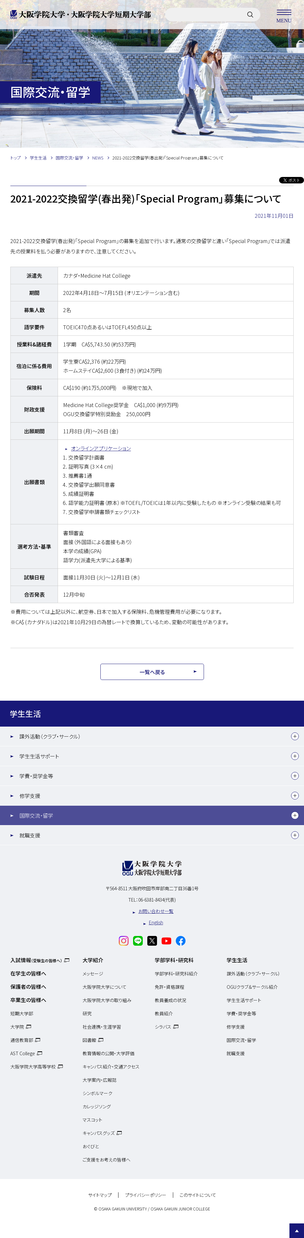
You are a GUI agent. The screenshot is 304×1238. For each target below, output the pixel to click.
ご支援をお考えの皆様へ (106, 1159)
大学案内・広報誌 (100, 1080)
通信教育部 (21, 1040)
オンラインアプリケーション (101, 448)
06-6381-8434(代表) (157, 899)
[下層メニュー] (295, 736)
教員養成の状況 (170, 1000)
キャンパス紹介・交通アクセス (111, 1066)
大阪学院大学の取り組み (107, 1000)
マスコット (92, 1119)
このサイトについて (198, 1195)
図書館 (89, 1040)
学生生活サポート (39, 756)
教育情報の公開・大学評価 (108, 1053)
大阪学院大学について (105, 987)
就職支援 (29, 835)
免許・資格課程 (169, 987)
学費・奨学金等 (36, 776)
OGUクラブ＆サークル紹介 (252, 987)
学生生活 (25, 713)
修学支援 (29, 796)
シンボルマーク (97, 1093)
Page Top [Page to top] (296, 1230)
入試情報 (36, 960)
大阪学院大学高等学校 (33, 1066)
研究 (87, 1013)
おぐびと (91, 1146)
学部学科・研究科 (174, 960)
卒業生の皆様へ (28, 1000)
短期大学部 (21, 1013)
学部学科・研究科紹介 (176, 973)
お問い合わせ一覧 (156, 911)
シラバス (163, 1026)
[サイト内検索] (250, 14)
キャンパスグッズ (99, 1133)
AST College (22, 1053)
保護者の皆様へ (28, 986)
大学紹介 (93, 960)
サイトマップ (100, 1195)
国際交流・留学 (36, 815)
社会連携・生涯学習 (102, 1026)
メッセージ (93, 973)
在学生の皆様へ (28, 973)
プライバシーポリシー (145, 1195)
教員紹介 (164, 1013)
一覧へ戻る (152, 672)
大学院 (17, 1026)
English (156, 922)
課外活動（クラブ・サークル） (50, 736)
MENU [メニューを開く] (284, 14)
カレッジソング (97, 1106)
